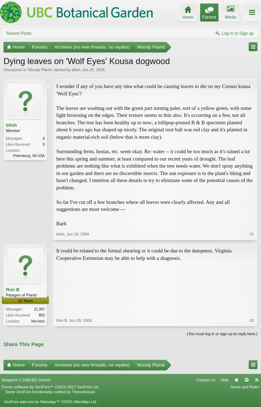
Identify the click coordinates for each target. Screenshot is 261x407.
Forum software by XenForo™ (51, 387)
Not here (38, 321)
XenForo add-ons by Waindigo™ (32, 402)
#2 (252, 320)
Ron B (12, 289)
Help (225, 380)
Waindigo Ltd (85, 402)
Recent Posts (18, 33)
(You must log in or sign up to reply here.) (222, 334)
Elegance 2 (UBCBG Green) (26, 380)
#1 (252, 234)
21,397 (39, 309)
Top (246, 379)
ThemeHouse (83, 392)
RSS (256, 379)
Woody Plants (40, 70)
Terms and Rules (244, 387)
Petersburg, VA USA (29, 156)
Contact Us (205, 380)
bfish (76, 70)
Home (236, 379)
